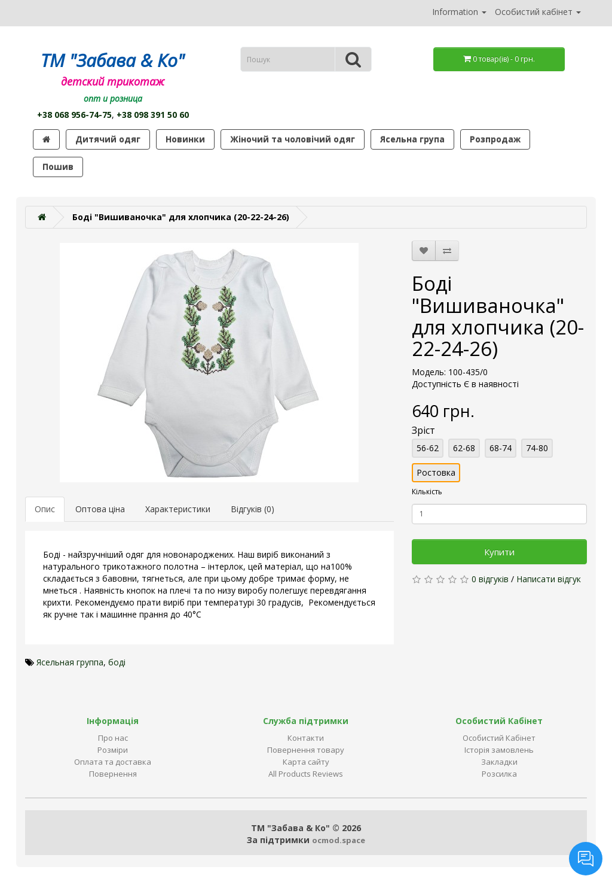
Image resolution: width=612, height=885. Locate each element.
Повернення (113, 773)
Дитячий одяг (107, 139)
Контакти (305, 737)
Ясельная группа (69, 662)
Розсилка (499, 773)
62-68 (464, 448)
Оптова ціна (100, 509)
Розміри (112, 749)
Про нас (113, 737)
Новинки (185, 139)
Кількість (427, 491)
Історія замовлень (499, 749)
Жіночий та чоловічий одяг (292, 139)
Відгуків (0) (252, 509)
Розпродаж (495, 139)
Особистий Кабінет (499, 737)
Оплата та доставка (112, 761)
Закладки (499, 761)
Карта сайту (306, 761)
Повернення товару (305, 749)
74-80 (537, 448)
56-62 (428, 448)
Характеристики (177, 509)
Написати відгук (548, 579)
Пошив (58, 166)
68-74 (500, 448)
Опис (45, 509)
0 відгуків (490, 579)
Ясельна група (412, 139)
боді (117, 662)
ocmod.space (338, 840)
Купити (499, 552)
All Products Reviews (305, 773)
